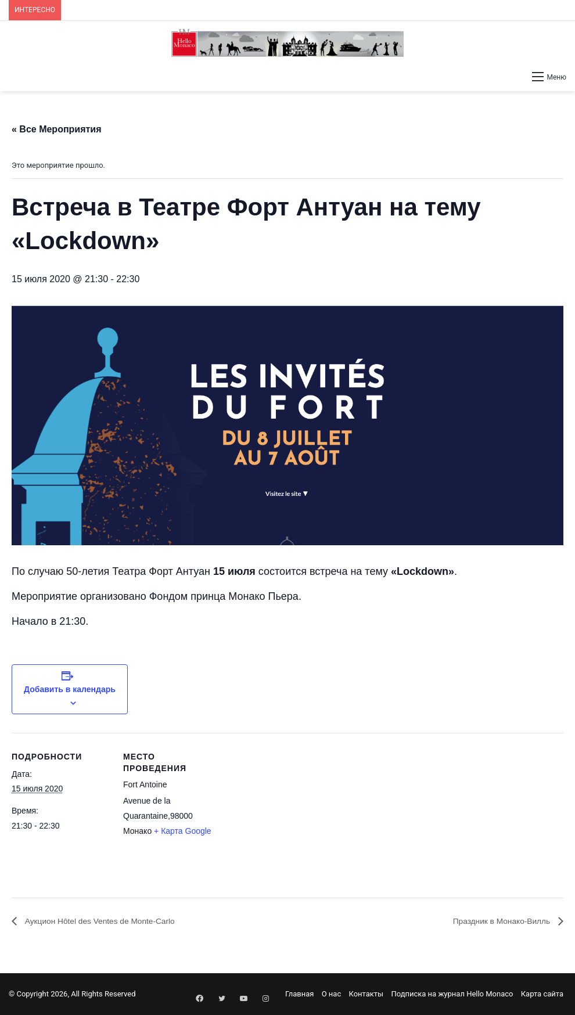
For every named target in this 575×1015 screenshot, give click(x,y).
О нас (332, 993)
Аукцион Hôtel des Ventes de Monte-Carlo (111, 921)
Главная (299, 993)
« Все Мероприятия (57, 129)
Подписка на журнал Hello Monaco (452, 993)
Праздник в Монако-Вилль (494, 921)
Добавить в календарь (70, 689)
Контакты (365, 993)
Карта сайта (542, 993)
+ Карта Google (182, 831)
